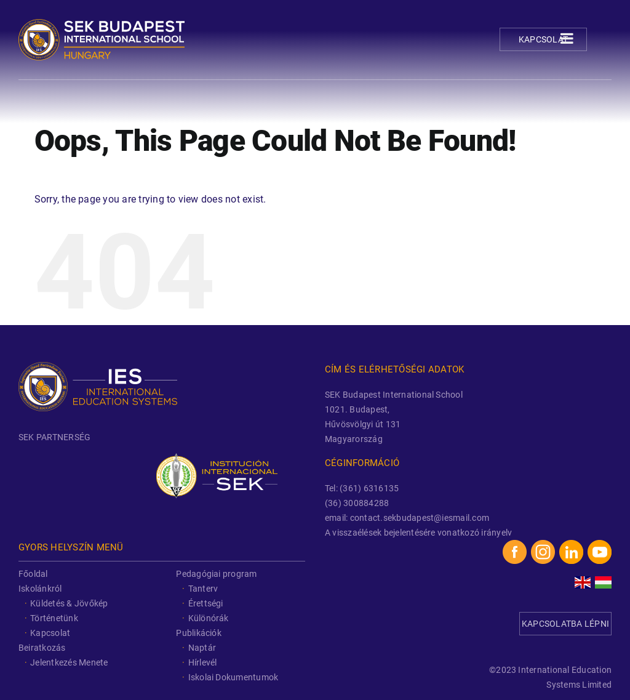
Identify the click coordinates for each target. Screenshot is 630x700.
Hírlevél (202, 662)
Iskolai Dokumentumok (233, 677)
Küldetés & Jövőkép (69, 603)
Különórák (208, 618)
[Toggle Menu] (567, 38)
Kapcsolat (543, 39)
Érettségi (205, 603)
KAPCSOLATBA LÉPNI (565, 624)
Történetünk (54, 618)
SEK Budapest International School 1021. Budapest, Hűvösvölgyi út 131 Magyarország (394, 417)
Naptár (202, 648)
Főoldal (33, 574)
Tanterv (203, 588)
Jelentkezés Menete (69, 662)
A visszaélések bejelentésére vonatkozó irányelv (418, 532)
